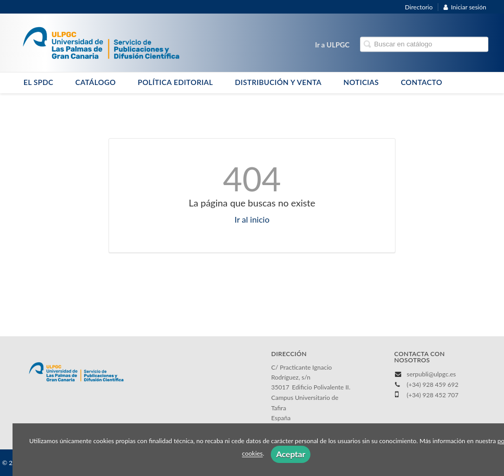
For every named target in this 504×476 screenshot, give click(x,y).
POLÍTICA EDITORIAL (175, 82)
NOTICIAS (361, 82)
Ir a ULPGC (332, 45)
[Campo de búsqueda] (424, 44)
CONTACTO (421, 82)
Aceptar (290, 454)
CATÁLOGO (95, 82)
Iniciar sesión (464, 7)
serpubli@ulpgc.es (430, 374)
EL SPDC (38, 82)
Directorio (419, 7)
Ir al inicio (252, 219)
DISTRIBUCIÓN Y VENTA (278, 82)
